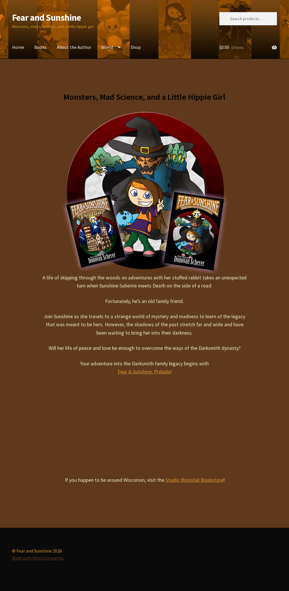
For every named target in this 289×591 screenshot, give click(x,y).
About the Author (74, 47)
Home (18, 47)
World (107, 47)
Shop (136, 47)
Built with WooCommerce (37, 558)
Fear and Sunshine (46, 17)
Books (40, 47)
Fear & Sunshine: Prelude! (145, 372)
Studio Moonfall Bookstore (194, 480)
